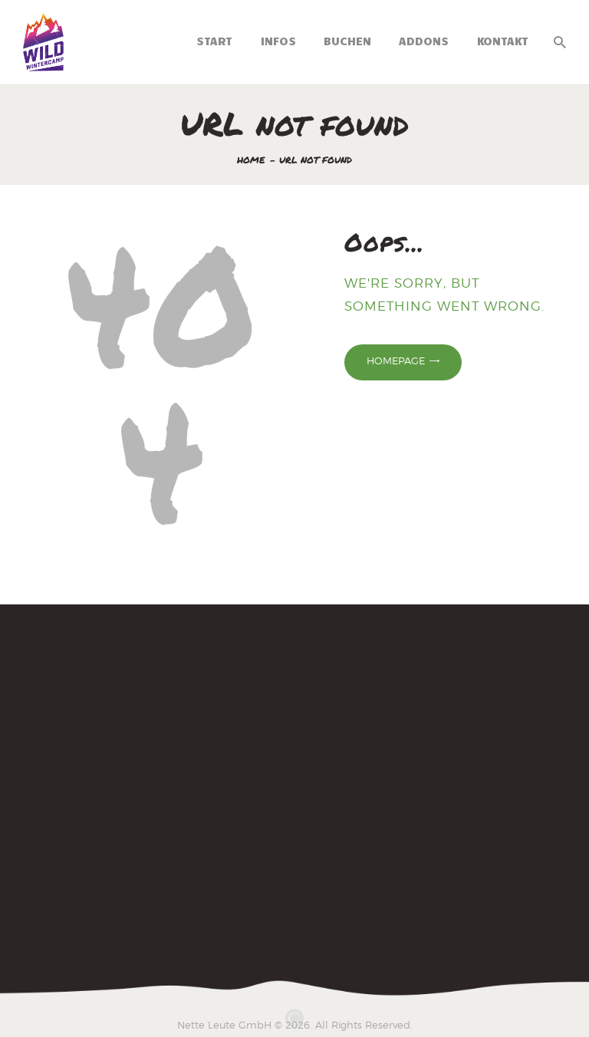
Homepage (396, 360)
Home (251, 159)
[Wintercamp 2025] (294, 784)
